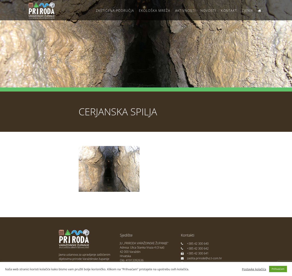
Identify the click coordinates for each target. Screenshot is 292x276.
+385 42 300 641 (195, 253)
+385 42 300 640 (195, 243)
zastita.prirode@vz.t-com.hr (201, 258)
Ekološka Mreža (154, 10)
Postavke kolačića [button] (254, 269)
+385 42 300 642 (195, 248)
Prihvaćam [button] (278, 269)
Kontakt (229, 10)
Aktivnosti (185, 10)
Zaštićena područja (115, 10)
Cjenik (247, 10)
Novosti (208, 10)
